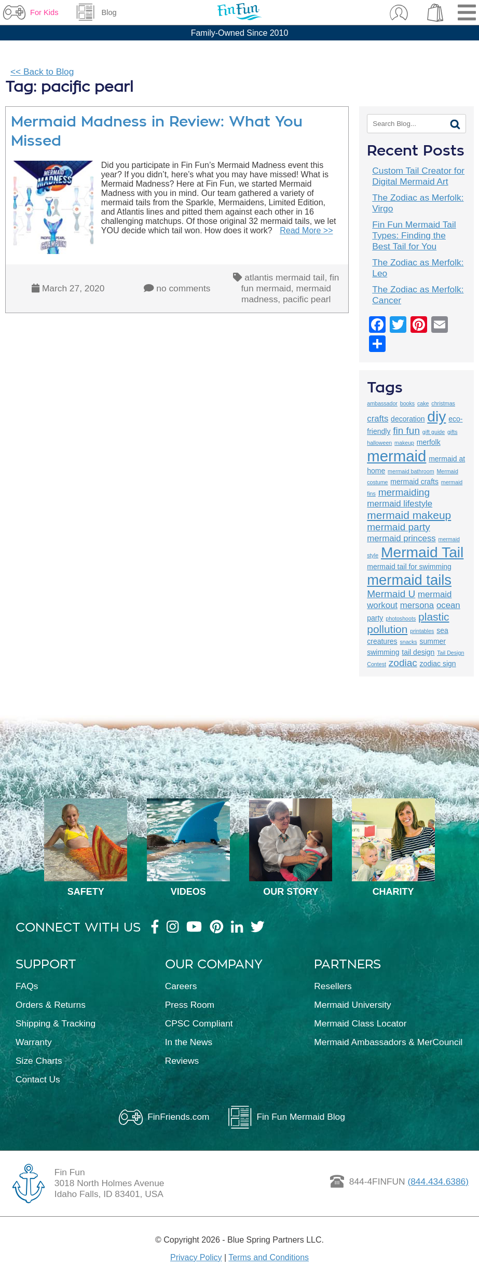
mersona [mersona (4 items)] (417, 605)
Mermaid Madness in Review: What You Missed (157, 131)
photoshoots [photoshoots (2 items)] (401, 618)
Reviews (182, 1060)
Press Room (189, 1005)
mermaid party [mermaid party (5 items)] (398, 527)
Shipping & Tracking (55, 1023)
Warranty (34, 1042)
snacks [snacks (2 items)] (408, 642)
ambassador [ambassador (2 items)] (382, 403)
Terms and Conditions (268, 1257)
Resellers (332, 986)
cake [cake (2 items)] (423, 403)
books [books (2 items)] (407, 403)
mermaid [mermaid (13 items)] (396, 455)
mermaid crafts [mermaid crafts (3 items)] (414, 481)
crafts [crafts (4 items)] (377, 419)
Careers (181, 986)
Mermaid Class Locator (360, 1023)
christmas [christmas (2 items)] (443, 403)
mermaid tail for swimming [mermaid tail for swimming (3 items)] (409, 566)
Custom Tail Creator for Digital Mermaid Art (418, 176)
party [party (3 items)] (375, 618)
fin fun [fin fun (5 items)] (406, 430)
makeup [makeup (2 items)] (404, 443)
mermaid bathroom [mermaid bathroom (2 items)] (411, 471)
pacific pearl (307, 299)
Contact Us (38, 1079)
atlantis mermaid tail (284, 277)
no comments (183, 288)
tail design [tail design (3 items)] (418, 652)
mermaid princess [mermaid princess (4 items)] (401, 538)
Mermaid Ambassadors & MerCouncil (388, 1042)
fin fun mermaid (290, 282)
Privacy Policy (196, 1257)
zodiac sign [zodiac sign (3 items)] (438, 663)
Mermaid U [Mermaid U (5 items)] (391, 593)
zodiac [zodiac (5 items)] (403, 662)
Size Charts (39, 1060)
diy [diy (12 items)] (436, 416)
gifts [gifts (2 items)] (452, 432)
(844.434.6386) (438, 1181)
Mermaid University (352, 1005)
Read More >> (306, 230)
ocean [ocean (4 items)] (448, 605)
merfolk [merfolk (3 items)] (429, 442)
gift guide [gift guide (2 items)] (433, 432)
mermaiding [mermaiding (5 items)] (404, 492)
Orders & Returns (51, 1005)
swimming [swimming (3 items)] (383, 652)
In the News (189, 1042)
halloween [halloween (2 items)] (379, 443)
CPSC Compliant (199, 1023)
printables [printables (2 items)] (422, 631)
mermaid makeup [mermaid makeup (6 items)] (409, 515)
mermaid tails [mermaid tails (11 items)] (409, 580)
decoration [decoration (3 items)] (408, 419)
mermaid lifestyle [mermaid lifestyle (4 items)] (399, 504)
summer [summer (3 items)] (432, 641)
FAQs (27, 986)
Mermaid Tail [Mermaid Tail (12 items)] (422, 552)
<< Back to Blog (42, 71)
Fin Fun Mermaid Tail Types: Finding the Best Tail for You (414, 235)
